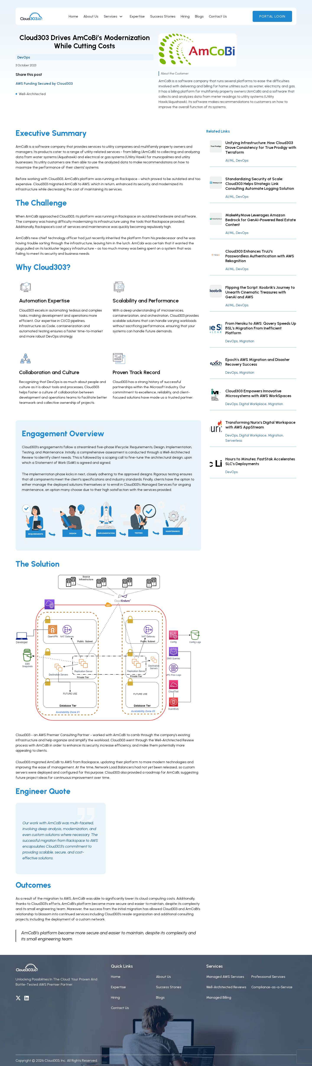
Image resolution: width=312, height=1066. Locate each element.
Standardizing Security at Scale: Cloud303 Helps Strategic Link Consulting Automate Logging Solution (259, 184)
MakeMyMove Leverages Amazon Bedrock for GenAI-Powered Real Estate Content (260, 220)
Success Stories (163, 16)
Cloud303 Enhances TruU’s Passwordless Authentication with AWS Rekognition (259, 256)
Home (73, 16)
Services (110, 16)
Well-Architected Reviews (226, 987)
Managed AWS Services (225, 977)
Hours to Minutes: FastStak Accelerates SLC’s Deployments (260, 461)
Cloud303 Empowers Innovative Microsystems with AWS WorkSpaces (258, 393)
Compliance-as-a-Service (271, 987)
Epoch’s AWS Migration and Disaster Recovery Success (257, 362)
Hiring (185, 16)
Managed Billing (218, 997)
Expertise (137, 16)
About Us (90, 16)
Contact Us (218, 16)
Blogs (199, 16)
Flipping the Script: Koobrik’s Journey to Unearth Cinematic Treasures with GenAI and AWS (260, 292)
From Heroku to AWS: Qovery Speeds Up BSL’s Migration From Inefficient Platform (260, 328)
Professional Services (268, 977)
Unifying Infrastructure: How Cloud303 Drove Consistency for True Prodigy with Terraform (260, 147)
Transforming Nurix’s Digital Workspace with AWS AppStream (260, 425)
